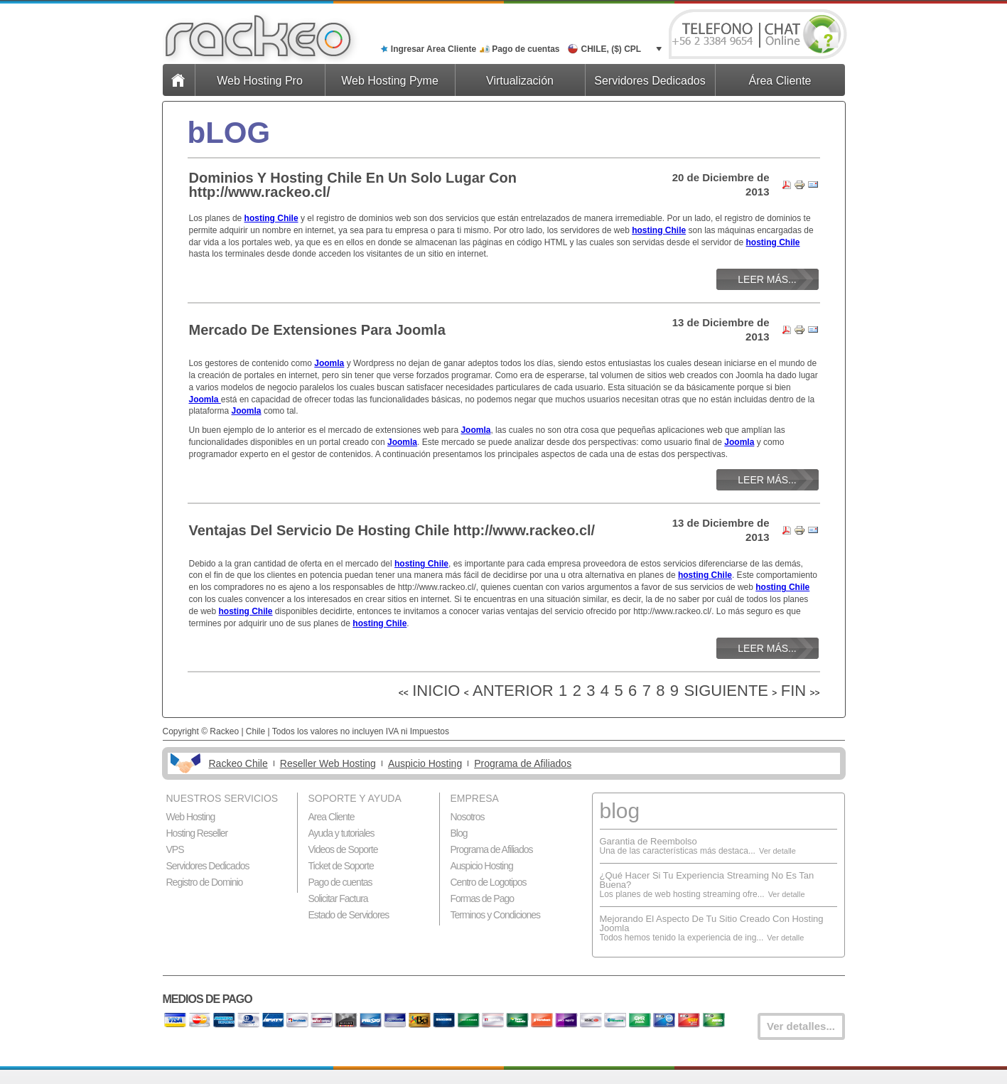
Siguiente (726, 690)
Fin (793, 690)
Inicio (436, 690)
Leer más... (767, 279)
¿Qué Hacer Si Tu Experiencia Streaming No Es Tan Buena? (707, 880)
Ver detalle (777, 851)
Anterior (513, 690)
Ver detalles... (801, 1026)
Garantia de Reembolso (648, 841)
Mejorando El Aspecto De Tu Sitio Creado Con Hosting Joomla (712, 923)
